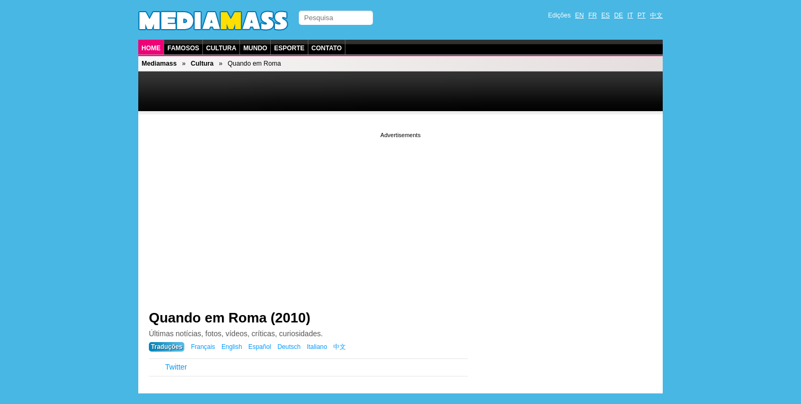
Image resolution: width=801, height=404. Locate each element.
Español (259, 347)
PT (641, 15)
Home (151, 48)
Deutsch (289, 347)
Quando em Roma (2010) (229, 318)
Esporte (289, 48)
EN (579, 15)
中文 (656, 15)
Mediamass (158, 63)
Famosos (183, 48)
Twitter (176, 367)
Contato (327, 48)
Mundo (255, 48)
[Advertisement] (400, 214)
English (231, 347)
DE (618, 15)
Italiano (317, 347)
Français (203, 347)
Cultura (221, 48)
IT (630, 15)
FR (593, 15)
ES (605, 15)
